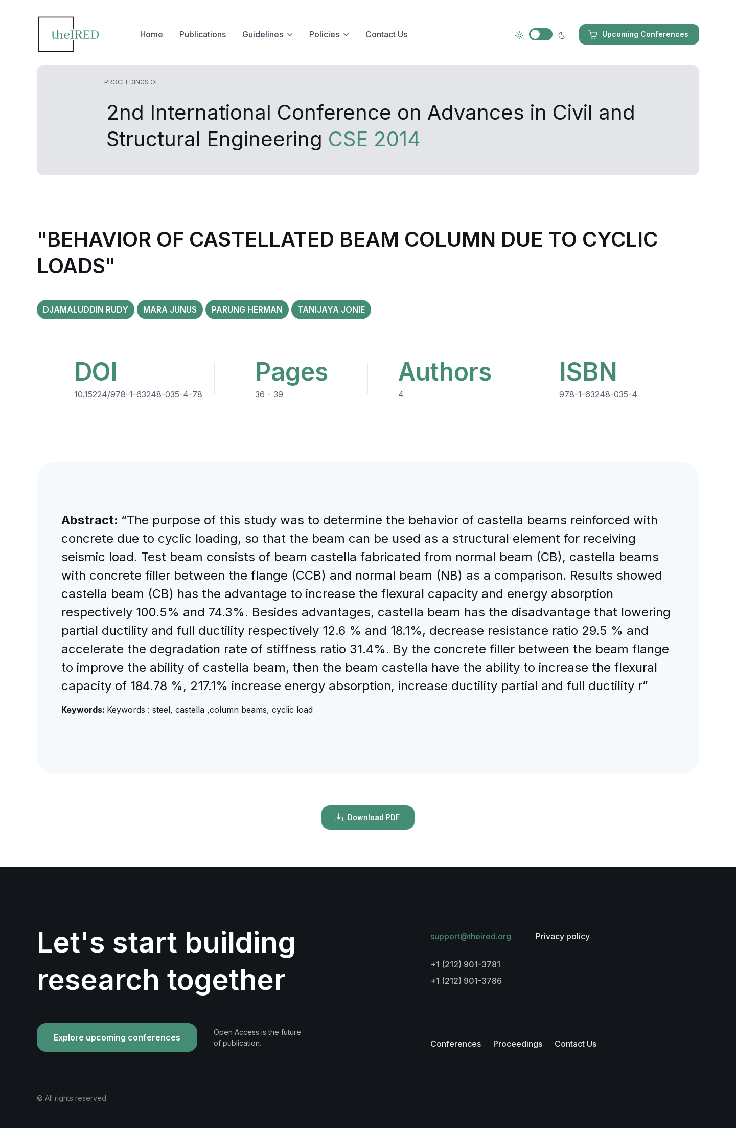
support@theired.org (470, 936)
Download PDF (367, 817)
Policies (324, 34)
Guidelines (262, 34)
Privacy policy (563, 936)
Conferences (455, 1043)
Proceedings (517, 1043)
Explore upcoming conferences (117, 1037)
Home (151, 34)
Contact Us (386, 34)
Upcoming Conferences (638, 34)
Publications (202, 34)
